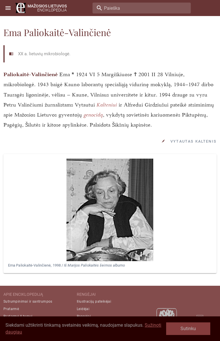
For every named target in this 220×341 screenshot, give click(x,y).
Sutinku (188, 328)
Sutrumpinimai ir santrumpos (27, 301)
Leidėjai (83, 309)
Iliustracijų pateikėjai (94, 301)
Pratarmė (11, 309)
